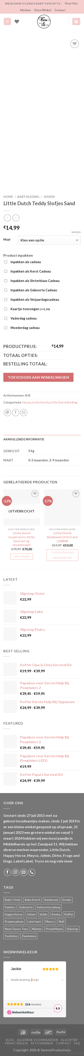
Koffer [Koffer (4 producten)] (68, 914)
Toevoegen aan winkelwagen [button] (62, 555)
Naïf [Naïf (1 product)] (62, 921)
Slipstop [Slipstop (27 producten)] (72, 929)
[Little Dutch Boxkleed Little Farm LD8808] (62, 507)
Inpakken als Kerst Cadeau (31, 271)
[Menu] (7, 21)
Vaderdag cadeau (24, 318)
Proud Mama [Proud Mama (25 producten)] (54, 929)
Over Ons (71, 3)
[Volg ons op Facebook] (7, 872)
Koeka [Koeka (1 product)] (56, 914)
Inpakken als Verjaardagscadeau (35, 299)
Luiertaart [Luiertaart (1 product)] (34, 921)
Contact (60, 10)
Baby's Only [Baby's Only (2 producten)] (13, 900)
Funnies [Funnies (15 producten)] (10, 907)
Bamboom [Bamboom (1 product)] (51, 900)
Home (8, 196)
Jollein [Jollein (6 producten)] (31, 914)
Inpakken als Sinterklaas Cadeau (35, 281)
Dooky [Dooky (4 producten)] (66, 900)
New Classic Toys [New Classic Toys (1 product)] (16, 929)
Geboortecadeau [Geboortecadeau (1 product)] (48, 907)
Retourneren (42, 1043)
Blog (10, 1040)
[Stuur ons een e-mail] (23, 872)
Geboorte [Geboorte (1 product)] (26, 907)
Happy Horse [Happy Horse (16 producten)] (13, 914)
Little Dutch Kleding (64, 402)
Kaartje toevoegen (30, 309)
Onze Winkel (42, 10)
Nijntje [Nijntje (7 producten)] (37, 929)
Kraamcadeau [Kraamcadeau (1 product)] (14, 921)
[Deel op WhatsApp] (7, 412)
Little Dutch (40, 402)
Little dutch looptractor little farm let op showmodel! (21, 539)
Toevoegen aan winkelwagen (38, 377)
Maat (7, 239)
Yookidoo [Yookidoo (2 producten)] (11, 936)
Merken (25, 10)
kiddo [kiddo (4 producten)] (43, 914)
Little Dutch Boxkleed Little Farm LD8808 (62, 537)
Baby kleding (28, 196)
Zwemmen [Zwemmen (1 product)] (29, 936)
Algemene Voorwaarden (37, 1040)
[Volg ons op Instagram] (15, 872)
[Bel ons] (31, 872)
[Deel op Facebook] (15, 412)
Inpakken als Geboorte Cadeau (34, 290)
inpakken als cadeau (26, 262)
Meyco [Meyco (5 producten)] (50, 921)
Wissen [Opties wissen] (76, 232)
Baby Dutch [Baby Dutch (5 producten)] (32, 900)
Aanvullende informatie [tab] (23, 439)
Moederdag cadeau (25, 328)
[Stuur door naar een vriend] (23, 412)
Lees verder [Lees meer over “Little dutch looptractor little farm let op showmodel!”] (21, 556)
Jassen (49, 196)
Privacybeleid (16, 1043)
